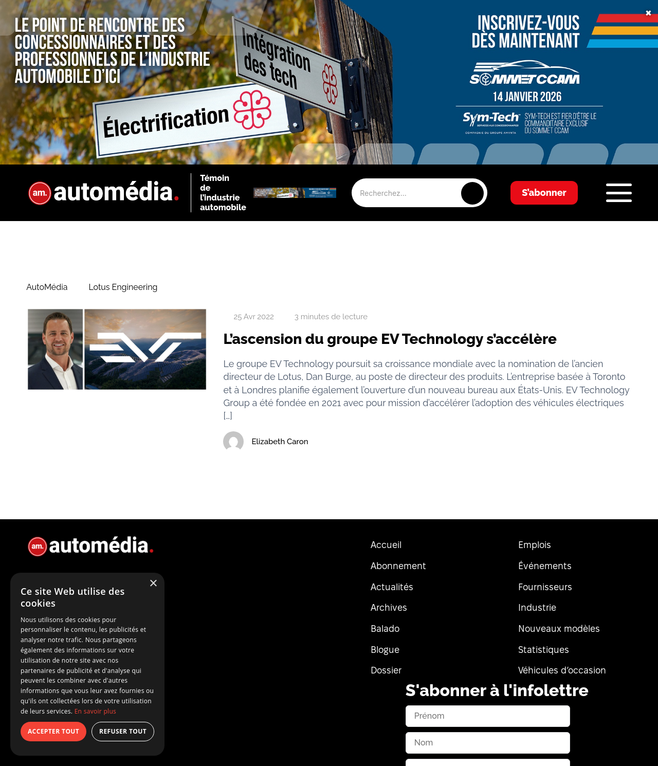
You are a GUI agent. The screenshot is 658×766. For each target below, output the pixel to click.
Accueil (386, 545)
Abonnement (398, 566)
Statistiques (543, 649)
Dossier (386, 670)
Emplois (534, 545)
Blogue (385, 649)
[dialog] (87, 664)
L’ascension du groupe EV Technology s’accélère (390, 339)
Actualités (392, 587)
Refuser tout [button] (123, 731)
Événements (545, 566)
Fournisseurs (545, 587)
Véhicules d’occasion (562, 670)
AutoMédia (46, 287)
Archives (389, 607)
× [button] (153, 584)
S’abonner (544, 192)
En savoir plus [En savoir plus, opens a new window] (95, 711)
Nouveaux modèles (559, 628)
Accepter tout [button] (53, 731)
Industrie (537, 607)
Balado (385, 628)
